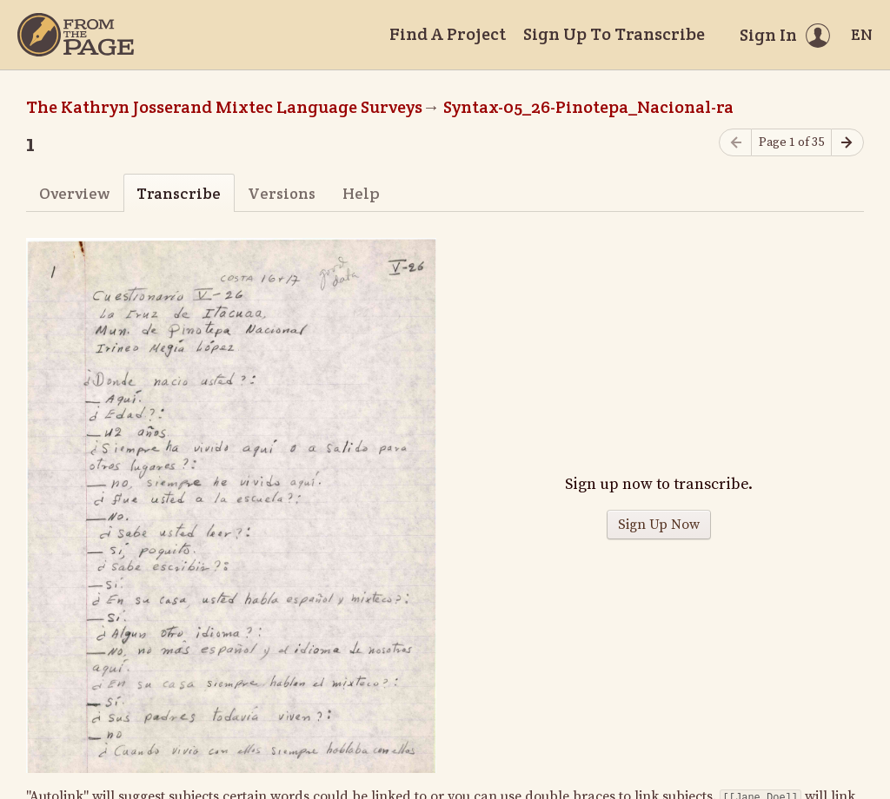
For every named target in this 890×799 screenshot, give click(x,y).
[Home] (75, 34)
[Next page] (847, 143)
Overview (74, 193)
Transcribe (178, 193)
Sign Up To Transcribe (614, 34)
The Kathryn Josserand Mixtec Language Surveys (224, 107)
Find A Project (447, 34)
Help (361, 193)
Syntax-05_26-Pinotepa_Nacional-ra (588, 107)
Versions (281, 193)
